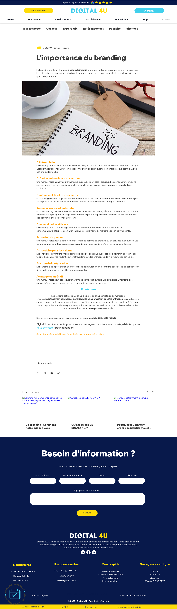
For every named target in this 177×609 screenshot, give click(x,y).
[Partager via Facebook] (37, 372)
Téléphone (132, 475)
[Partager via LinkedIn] (51, 372)
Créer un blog (90, 607)
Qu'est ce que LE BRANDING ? (82, 426)
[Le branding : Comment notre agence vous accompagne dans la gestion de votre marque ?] (42, 408)
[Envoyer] (87, 513)
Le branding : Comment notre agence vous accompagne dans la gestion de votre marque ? (43, 426)
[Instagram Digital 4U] (94, 552)
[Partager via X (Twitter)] (44, 372)
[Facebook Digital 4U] (88, 552)
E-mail (101, 475)
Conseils (51, 28)
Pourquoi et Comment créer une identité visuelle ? (134, 426)
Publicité (115, 28)
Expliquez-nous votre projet (87, 490)
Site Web (132, 28)
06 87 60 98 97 (66, 576)
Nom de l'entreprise (72, 475)
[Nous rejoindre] (38, 10)
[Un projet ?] (149, 10)
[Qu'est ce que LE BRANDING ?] (88, 408)
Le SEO (64, 607)
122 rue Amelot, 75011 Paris (66, 571)
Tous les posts (31, 28)
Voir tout (151, 391)
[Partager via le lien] (58, 372)
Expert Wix (70, 28)
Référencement (93, 28)
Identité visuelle (44, 363)
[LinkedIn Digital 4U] (83, 552)
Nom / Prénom (42, 475)
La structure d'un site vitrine (129, 607)
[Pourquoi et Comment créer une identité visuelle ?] (134, 408)
